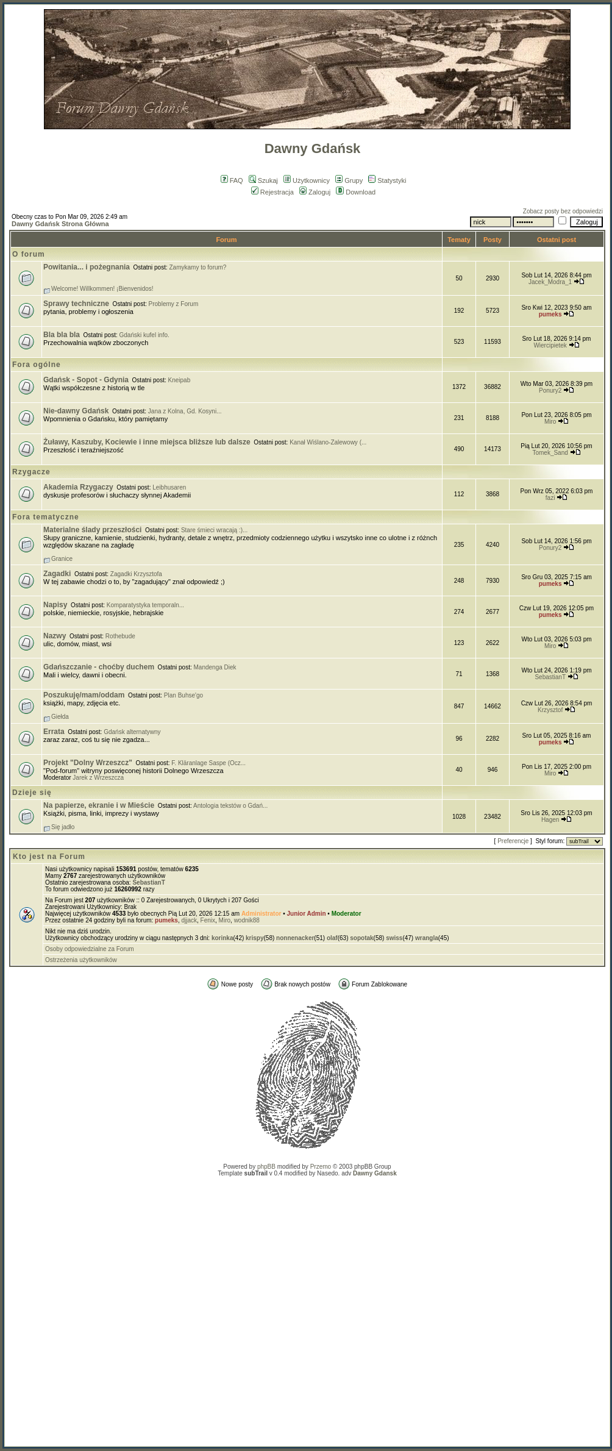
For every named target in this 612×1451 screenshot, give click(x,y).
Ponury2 (550, 390)
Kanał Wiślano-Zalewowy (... (328, 442)
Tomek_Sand (550, 452)
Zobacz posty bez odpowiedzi (563, 211)
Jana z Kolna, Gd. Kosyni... (185, 411)
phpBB (266, 1166)
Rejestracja (272, 192)
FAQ (232, 180)
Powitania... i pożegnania (86, 267)
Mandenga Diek (215, 667)
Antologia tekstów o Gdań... (230, 805)
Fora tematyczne (45, 517)
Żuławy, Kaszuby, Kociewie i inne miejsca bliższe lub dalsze (147, 442)
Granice (62, 558)
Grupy (349, 180)
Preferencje (512, 841)
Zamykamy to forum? (198, 267)
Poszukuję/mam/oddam (83, 695)
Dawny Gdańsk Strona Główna (60, 223)
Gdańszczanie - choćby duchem (98, 667)
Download (355, 192)
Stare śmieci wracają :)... (214, 530)
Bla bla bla (61, 334)
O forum (28, 254)
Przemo (320, 1166)
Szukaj (263, 180)
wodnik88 (247, 920)
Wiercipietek (549, 345)
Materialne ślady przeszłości (92, 530)
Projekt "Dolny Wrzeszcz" (87, 762)
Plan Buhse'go (183, 695)
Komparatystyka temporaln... (145, 605)
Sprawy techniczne (76, 303)
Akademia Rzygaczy (78, 487)
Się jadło (62, 827)
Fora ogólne (36, 364)
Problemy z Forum (174, 304)
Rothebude (120, 636)
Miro (550, 421)
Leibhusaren (169, 487)
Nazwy (54, 636)
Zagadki (57, 573)
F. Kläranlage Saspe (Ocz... (208, 763)
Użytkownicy (306, 180)
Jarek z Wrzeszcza (98, 777)
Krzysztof (550, 710)
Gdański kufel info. (144, 335)
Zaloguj (314, 192)
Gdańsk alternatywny (132, 732)
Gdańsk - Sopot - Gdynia (86, 380)
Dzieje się (32, 792)
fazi (550, 497)
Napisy (55, 605)
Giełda (60, 716)
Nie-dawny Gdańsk (76, 411)
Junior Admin (306, 913)
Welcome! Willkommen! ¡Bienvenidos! (102, 288)
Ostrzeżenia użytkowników (81, 960)
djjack (189, 920)
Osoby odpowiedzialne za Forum (89, 949)
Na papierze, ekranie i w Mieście (98, 805)
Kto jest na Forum (49, 856)
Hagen (550, 819)
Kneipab (179, 380)
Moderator (346, 913)
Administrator (261, 913)
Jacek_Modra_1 (550, 282)
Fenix (208, 920)
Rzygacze (31, 472)
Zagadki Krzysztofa (136, 574)
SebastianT (550, 677)
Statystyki (387, 180)
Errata (54, 731)
